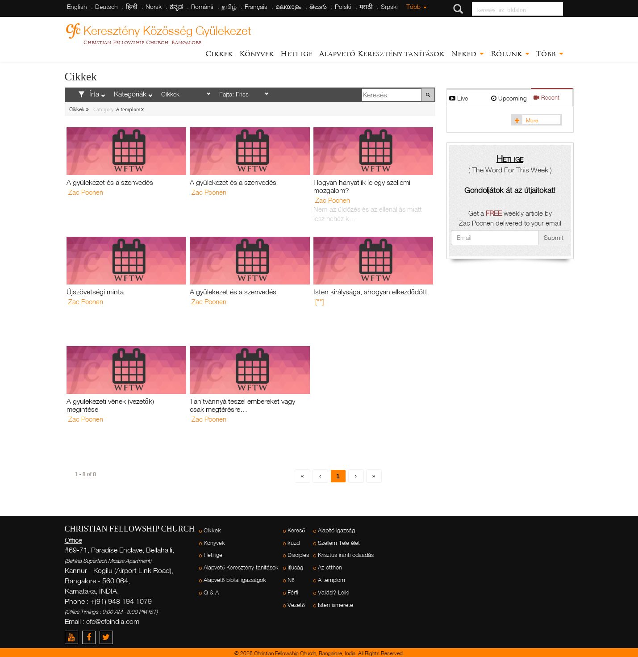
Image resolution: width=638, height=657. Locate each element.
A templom (331, 580)
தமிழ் (229, 6)
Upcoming (509, 98)
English (77, 6)
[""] (319, 301)
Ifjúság (295, 567)
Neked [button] (467, 54)
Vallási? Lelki (333, 592)
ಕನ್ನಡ (176, 6)
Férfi (293, 592)
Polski (343, 6)
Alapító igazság (336, 530)
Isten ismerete (335, 605)
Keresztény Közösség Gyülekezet (167, 29)
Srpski (389, 6)
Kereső (296, 530)
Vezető (296, 605)
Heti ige (296, 54)
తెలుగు (318, 6)
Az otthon (330, 567)
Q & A (211, 592)
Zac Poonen (85, 192)
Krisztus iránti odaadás (346, 555)
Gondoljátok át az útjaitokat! (509, 190)
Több (416, 6)
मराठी (366, 6)
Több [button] (549, 54)
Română (202, 6)
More (525, 120)
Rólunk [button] (510, 54)
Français (256, 6)
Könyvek (256, 54)
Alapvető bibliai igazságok (235, 580)
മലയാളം (288, 6)
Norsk (154, 6)
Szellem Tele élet (339, 543)
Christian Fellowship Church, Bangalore (142, 42)
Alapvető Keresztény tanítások (381, 54)
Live (458, 98)
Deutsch (106, 6)
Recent (546, 97)
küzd (294, 543)
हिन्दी (132, 6)
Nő (291, 580)
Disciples (298, 555)
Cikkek (219, 54)
